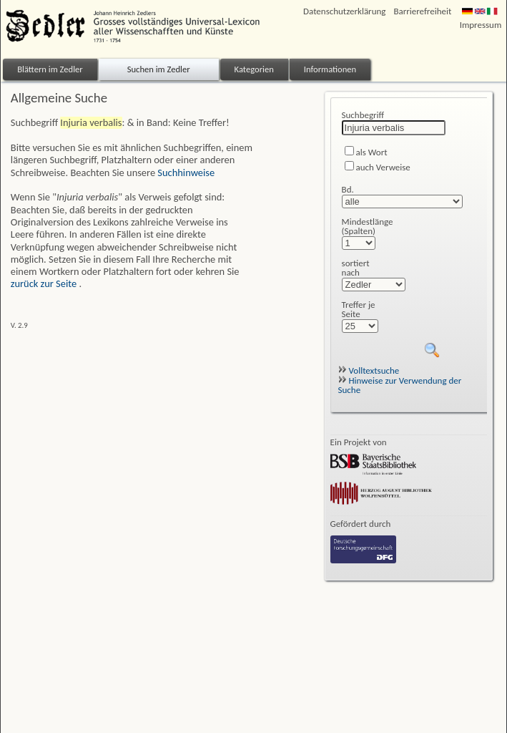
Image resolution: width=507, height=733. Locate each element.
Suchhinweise (186, 172)
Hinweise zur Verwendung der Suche (400, 385)
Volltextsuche (369, 370)
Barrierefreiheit (422, 11)
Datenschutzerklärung (344, 11)
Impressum (481, 24)
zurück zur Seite (45, 283)
